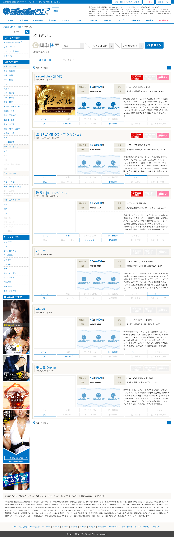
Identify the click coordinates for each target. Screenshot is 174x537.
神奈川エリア (9, 200)
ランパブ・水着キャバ (13, 51)
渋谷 (5, 84)
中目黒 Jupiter (46, 367)
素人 (5, 269)
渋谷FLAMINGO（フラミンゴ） (59, 134)
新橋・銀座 (8, 102)
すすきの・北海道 (132, 2)
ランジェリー (9, 277)
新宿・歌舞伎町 (10, 71)
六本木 (6, 89)
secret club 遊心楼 (49, 76)
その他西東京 (9, 142)
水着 (5, 246)
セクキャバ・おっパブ (13, 42)
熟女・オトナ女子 (11, 291)
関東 (116, 2)
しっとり (7, 260)
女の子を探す (38, 20)
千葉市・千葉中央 (11, 182)
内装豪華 (7, 282)
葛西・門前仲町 (10, 115)
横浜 (5, 204)
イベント (93, 20)
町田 (5, 138)
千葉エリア (8, 173)
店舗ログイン (163, 2)
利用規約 (92, 527)
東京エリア (8, 66)
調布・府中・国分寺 (12, 129)
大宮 (5, 151)
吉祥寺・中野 (9, 133)
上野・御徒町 (9, 93)
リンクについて (114, 527)
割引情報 (107, 20)
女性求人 (164, 20)
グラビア (80, 20)
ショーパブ (8, 56)
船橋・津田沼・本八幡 (13, 187)
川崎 (5, 213)
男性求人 (149, 20)
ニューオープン (10, 273)
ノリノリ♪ (8, 242)
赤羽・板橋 (8, 80)
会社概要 (83, 527)
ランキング (66, 20)
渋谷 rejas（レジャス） (53, 193)
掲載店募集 (102, 527)
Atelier (40, 309)
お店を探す (24, 20)
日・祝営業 (8, 255)
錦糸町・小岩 (9, 111)
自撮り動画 (135, 20)
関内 (5, 209)
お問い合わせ (127, 527)
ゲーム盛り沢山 (10, 251)
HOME (10, 20)
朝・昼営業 (8, 286)
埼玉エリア (8, 147)
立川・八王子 (9, 124)
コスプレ (7, 264)
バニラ (41, 251)
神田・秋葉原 (9, 98)
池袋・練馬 (8, 75)
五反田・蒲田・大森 (12, 106)
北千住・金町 (9, 120)
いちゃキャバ (9, 47)
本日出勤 (52, 20)
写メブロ (121, 20)
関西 (121, 2)
